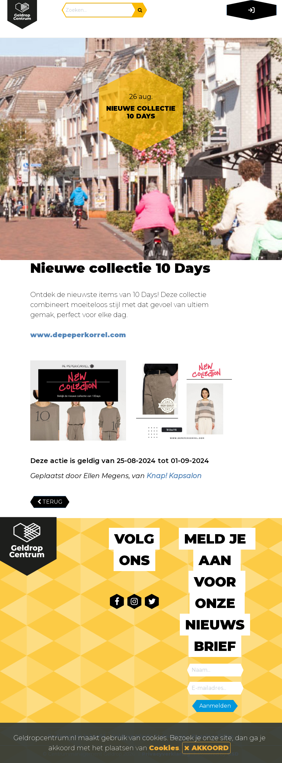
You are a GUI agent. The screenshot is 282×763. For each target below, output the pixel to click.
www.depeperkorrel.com (78, 335)
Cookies (164, 748)
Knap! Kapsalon (174, 476)
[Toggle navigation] (250, 28)
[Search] (99, 10)
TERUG (50, 502)
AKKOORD (206, 748)
